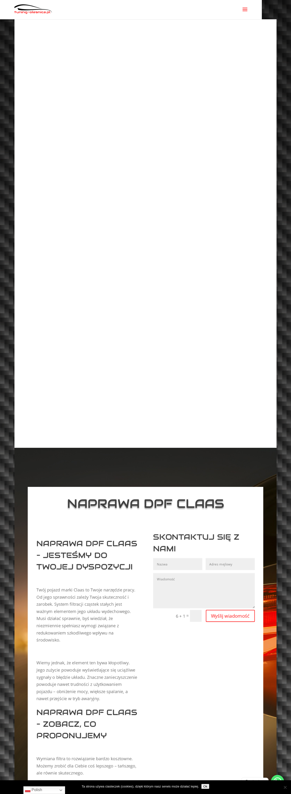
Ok (205, 786)
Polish (33, 790)
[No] (285, 787)
